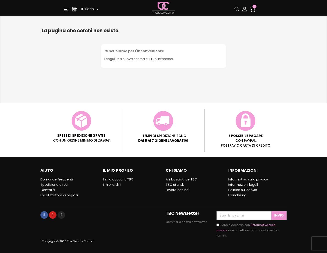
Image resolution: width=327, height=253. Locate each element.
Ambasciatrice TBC (181, 179)
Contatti (47, 189)
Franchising (237, 195)
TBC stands (175, 184)
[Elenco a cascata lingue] (90, 9)
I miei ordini (112, 184)
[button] (66, 9)
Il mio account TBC (118, 179)
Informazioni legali (243, 184)
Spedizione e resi (54, 184)
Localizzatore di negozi (59, 195)
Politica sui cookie (242, 189)
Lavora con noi (177, 189)
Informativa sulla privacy (248, 179)
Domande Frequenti (56, 179)
